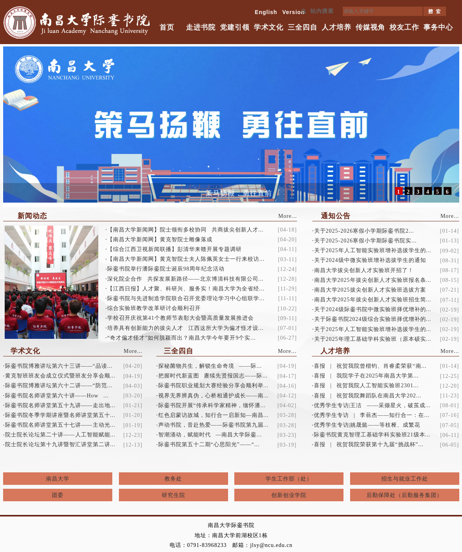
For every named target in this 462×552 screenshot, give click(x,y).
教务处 (173, 479)
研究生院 (173, 495)
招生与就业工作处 (404, 479)
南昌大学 (57, 479)
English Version (280, 12)
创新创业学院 (288, 495)
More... (287, 216)
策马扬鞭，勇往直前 (238, 193)
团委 (58, 495)
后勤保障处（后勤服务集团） (404, 495)
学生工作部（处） (289, 479)
